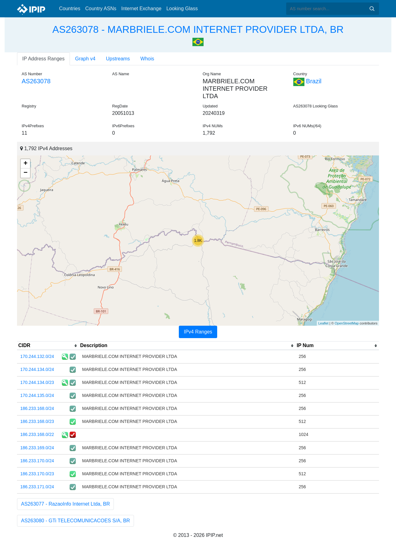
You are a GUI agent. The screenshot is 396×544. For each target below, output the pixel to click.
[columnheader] (48, 346)
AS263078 (36, 81)
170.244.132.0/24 (37, 356)
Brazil (307, 81)
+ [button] (26, 163)
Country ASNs (100, 8)
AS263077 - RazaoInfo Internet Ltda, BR (65, 504)
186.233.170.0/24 (37, 460)
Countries (69, 8)
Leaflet (323, 323)
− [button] (26, 173)
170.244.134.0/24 (37, 369)
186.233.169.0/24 (37, 447)
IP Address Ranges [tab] (43, 58)
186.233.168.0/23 (37, 421)
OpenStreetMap (347, 323)
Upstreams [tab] (118, 58)
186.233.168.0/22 (37, 434)
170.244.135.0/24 (37, 395)
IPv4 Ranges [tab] (198, 331)
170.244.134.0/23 (37, 382)
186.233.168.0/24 (37, 408)
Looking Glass (182, 8)
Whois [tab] (147, 58)
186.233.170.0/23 (37, 473)
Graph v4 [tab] (85, 58)
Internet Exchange (141, 8)
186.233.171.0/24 (37, 486)
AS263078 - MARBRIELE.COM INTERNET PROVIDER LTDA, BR (197, 29)
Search (371, 8)
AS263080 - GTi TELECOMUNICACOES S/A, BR (75, 520)
